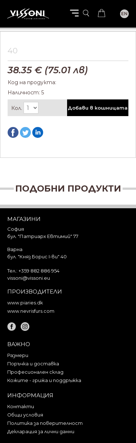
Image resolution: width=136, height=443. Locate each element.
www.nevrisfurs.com (30, 311)
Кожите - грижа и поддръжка (44, 380)
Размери (17, 355)
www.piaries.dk (25, 302)
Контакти (20, 406)
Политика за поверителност (45, 423)
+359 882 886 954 (38, 271)
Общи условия (25, 415)
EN (124, 13)
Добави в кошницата (98, 108)
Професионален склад (35, 372)
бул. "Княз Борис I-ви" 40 (37, 256)
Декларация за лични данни (40, 431)
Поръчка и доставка (33, 363)
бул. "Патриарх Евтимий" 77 (42, 236)
